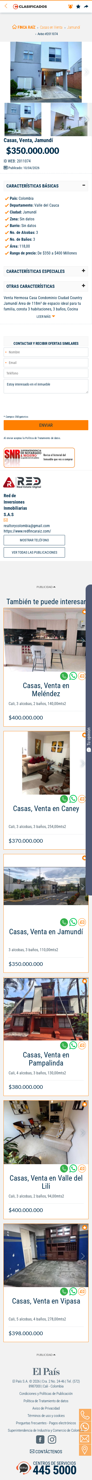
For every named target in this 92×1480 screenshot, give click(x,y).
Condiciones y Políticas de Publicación (46, 1393)
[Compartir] (86, 6)
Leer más (44, 317)
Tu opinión (89, 739)
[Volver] (7, 6)
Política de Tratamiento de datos (42, 438)
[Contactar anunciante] (82, 677)
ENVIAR (46, 425)
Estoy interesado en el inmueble (46, 386)
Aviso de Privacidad (46, 1408)
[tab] (46, 186)
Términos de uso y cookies (46, 1415)
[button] (46, 186)
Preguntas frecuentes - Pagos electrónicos (46, 1423)
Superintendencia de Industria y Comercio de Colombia (46, 1430)
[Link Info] (46, 699)
